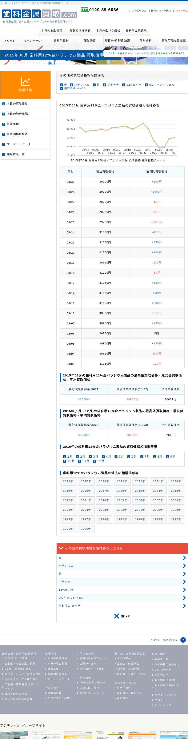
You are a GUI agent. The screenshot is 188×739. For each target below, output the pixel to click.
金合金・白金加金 (128, 663)
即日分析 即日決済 (117, 40)
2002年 (122, 509)
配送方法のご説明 (59, 698)
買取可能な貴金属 (174, 40)
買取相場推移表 (80, 30)
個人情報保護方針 (166, 680)
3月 (96, 456)
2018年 (86, 490)
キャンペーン (33, 40)
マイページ (181, 10)
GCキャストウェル (162, 84)
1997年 (86, 519)
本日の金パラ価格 (108, 30)
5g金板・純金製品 (128, 669)
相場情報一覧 (16, 154)
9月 (173, 456)
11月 (86, 461)
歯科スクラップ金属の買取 (21, 679)
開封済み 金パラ (75, 88)
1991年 (68, 528)
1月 (70, 456)
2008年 (140, 500)
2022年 (140, 481)
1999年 (176, 509)
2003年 (104, 509)
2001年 (140, 509)
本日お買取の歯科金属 (19, 699)
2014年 (158, 490)
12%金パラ (134, 84)
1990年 (86, 528)
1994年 (140, 519)
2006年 (176, 500)
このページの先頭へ (163, 640)
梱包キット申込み (161, 10)
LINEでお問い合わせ (93, 682)
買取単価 (89, 40)
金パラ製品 (124, 658)
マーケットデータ (19, 144)
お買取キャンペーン (92, 693)
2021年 (158, 481)
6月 (134, 456)
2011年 (86, 500)
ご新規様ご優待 (89, 688)
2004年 (86, 509)
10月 (71, 461)
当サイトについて (166, 694)
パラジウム (81, 84)
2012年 (68, 500)
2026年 (68, 481)
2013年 (176, 490)
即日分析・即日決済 (129, 693)
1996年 (104, 519)
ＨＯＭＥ (9, 40)
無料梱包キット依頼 (92, 669)
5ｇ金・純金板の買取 (18, 669)
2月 (83, 456)
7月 (147, 456)
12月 (101, 461)
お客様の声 (161, 674)
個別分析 (146, 40)
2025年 (86, 481)
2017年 (104, 490)
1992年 (176, 519)
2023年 (122, 481)
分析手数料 (61, 40)
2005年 (68, 509)
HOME (110, 53)
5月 (121, 456)
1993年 (158, 519)
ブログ (159, 700)
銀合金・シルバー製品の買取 (23, 674)
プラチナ (113, 84)
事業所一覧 (161, 659)
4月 (108, 456)
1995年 (122, 519)
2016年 (122, 490)
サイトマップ (163, 705)
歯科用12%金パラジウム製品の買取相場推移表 (142, 53)
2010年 (104, 500)
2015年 (140, 490)
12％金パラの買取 (16, 658)
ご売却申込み (139, 10)
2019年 (68, 490)
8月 (160, 456)
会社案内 (160, 654)
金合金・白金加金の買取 (20, 663)
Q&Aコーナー (163, 669)
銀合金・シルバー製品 (131, 674)
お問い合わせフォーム (94, 658)
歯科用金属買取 (136, 30)
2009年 (122, 500)
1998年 (68, 519)
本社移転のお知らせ (167, 664)
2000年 (158, 509)
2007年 (158, 500)
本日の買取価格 (17, 103)
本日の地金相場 (51, 30)
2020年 (176, 481)
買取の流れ (54, 693)
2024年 (104, 481)
